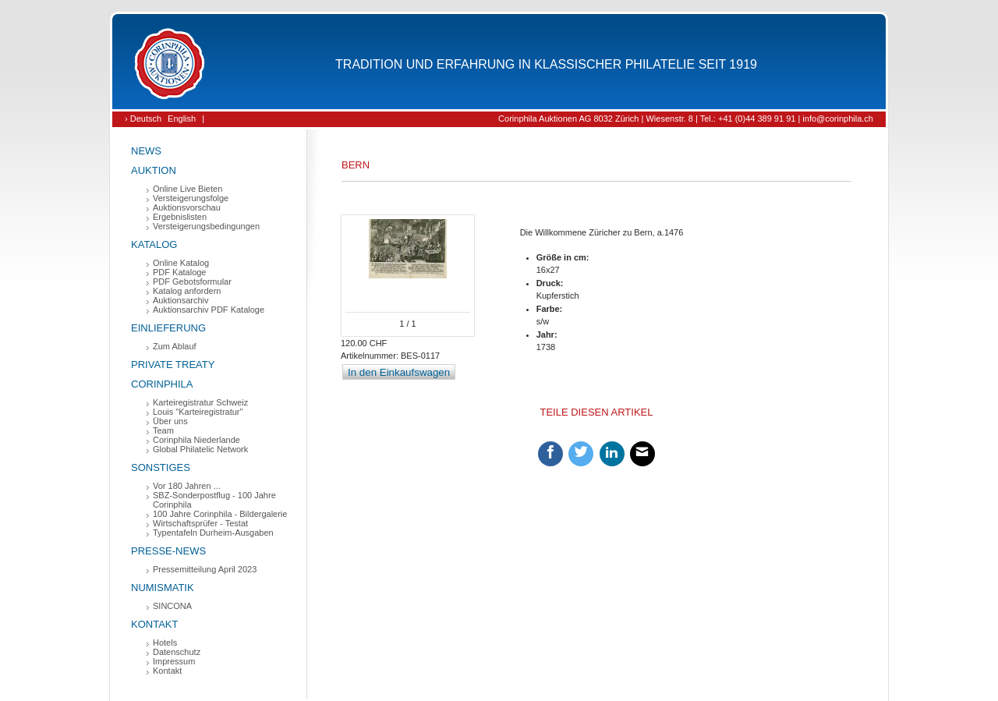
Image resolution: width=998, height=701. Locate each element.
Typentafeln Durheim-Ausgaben (213, 532)
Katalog (154, 244)
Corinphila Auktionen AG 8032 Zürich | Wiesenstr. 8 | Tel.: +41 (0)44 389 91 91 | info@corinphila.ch (685, 118)
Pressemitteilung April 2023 (205, 569)
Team (163, 430)
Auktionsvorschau (187, 207)
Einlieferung (168, 328)
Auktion (153, 170)
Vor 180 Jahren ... (187, 485)
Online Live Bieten (187, 188)
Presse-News (168, 551)
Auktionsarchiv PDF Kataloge (208, 309)
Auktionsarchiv (181, 300)
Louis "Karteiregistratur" (197, 411)
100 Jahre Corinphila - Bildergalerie (220, 514)
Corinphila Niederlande (196, 439)
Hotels (165, 642)
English (182, 118)
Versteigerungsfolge (190, 198)
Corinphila (162, 384)
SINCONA (172, 606)
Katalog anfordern (187, 291)
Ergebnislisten (180, 216)
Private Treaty (172, 364)
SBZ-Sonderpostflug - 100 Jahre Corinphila (214, 499)
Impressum (174, 661)
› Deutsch (143, 118)
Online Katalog (181, 262)
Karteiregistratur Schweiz (200, 402)
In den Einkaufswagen (399, 372)
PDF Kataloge (179, 272)
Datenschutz (176, 652)
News (146, 151)
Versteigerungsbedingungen (206, 226)
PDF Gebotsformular (192, 281)
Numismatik (162, 587)
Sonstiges (160, 467)
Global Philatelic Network (200, 449)
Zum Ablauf (174, 346)
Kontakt (154, 624)
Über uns (170, 421)
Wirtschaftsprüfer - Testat (200, 523)
